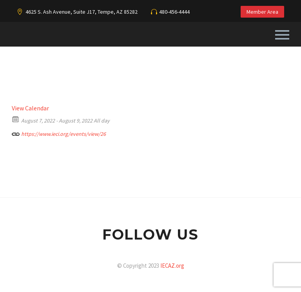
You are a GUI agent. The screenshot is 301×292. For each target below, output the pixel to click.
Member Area (262, 11)
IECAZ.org (172, 265)
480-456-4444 (174, 11)
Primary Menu (282, 35)
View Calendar (30, 108)
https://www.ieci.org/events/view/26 (59, 132)
